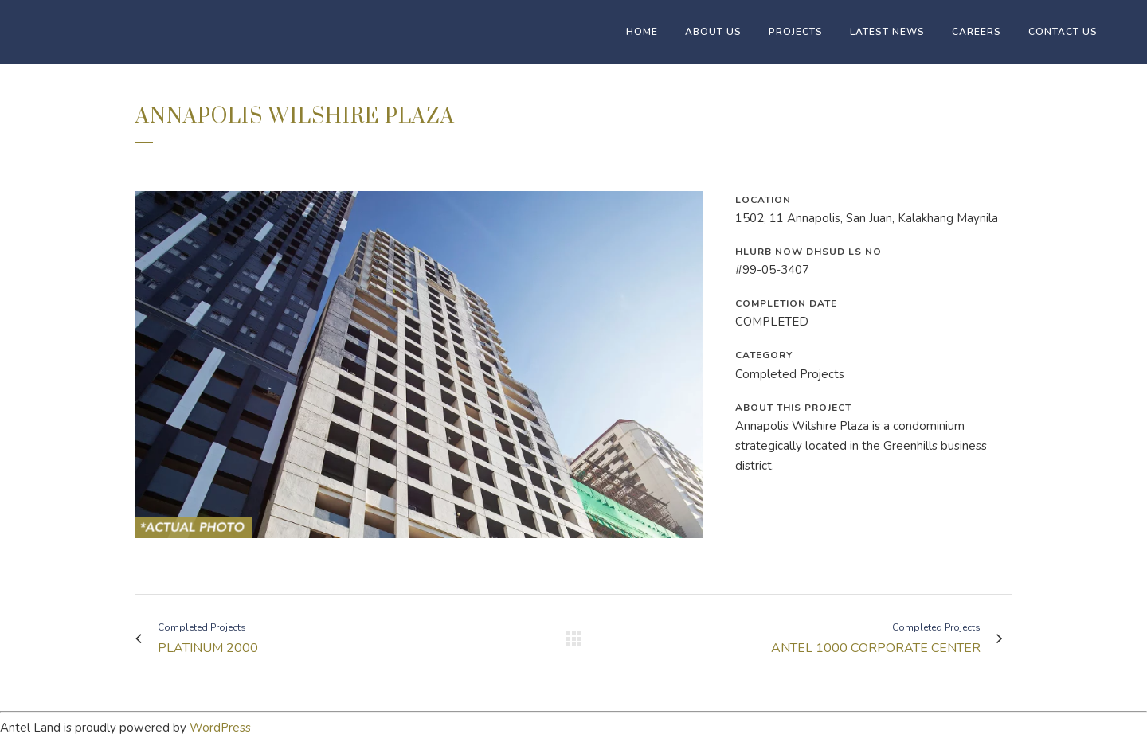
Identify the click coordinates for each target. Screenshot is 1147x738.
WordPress (220, 728)
